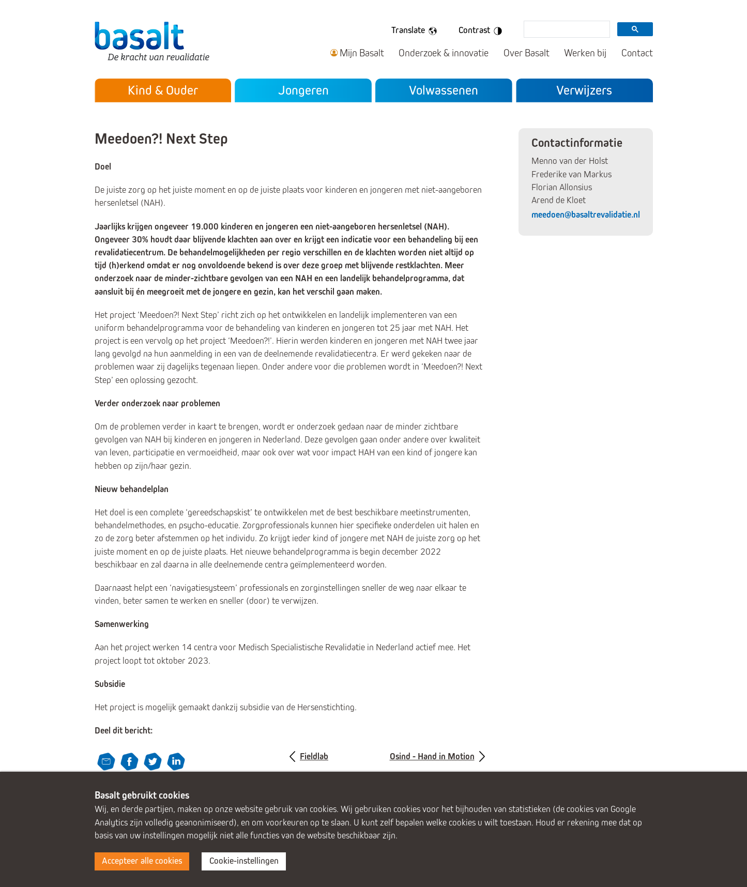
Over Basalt (527, 53)
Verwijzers (584, 90)
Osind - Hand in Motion (432, 756)
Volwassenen (443, 90)
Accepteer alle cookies (142, 860)
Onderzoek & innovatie (444, 53)
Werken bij (585, 53)
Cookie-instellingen (244, 860)
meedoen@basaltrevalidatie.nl (585, 214)
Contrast (482, 31)
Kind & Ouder (163, 90)
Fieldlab (314, 756)
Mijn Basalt (362, 53)
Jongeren (303, 90)
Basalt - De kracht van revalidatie (152, 40)
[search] (566, 30)
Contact (637, 53)
